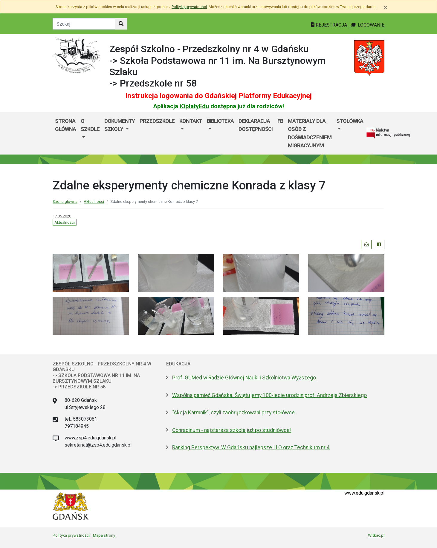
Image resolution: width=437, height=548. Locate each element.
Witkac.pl (376, 535)
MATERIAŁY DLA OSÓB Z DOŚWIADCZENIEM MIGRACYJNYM (309, 133)
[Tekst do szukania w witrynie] (84, 24)
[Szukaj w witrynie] (121, 24)
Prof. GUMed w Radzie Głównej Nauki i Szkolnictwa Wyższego (244, 378)
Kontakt (190, 121)
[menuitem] (90, 133)
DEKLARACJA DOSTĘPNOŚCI (256, 125)
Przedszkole (157, 121)
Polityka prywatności (71, 535)
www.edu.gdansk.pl (364, 493)
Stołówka (349, 121)
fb (280, 121)
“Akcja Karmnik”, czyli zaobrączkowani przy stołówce (233, 413)
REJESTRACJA (329, 25)
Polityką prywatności (189, 6)
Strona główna (65, 125)
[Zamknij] (385, 7)
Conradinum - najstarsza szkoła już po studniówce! (231, 430)
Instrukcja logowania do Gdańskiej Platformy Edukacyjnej (218, 96)
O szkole (90, 125)
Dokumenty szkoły (119, 125)
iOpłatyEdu (194, 106)
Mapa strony (104, 535)
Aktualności (94, 201)
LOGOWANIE (367, 25)
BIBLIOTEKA (220, 121)
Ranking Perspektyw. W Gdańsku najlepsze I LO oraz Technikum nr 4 (251, 447)
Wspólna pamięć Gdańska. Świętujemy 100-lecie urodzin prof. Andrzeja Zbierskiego (269, 395)
